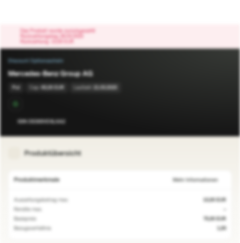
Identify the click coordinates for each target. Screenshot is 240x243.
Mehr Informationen (199, 180)
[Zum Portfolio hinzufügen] (225, 121)
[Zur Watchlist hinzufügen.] (211, 121)
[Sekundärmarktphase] (15, 104)
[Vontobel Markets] (26, 12)
